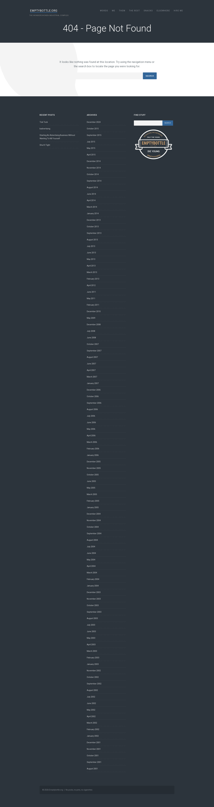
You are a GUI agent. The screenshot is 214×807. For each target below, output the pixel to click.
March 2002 (92, 723)
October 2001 (93, 755)
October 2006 (93, 396)
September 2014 (94, 181)
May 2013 (91, 259)
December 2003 (94, 592)
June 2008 (91, 337)
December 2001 (94, 742)
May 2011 (91, 298)
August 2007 (92, 357)
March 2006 (92, 442)
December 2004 (94, 514)
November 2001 (94, 749)
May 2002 (91, 710)
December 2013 (94, 220)
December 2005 (94, 461)
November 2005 (94, 468)
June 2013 (91, 252)
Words (104, 11)
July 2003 (91, 625)
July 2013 (91, 246)
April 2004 (91, 566)
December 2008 (94, 324)
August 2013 (92, 239)
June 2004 (91, 553)
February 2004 (93, 579)
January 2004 (93, 586)
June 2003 (91, 631)
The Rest (134, 11)
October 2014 (93, 174)
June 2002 (91, 703)
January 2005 (93, 507)
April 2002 (91, 716)
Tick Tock (44, 122)
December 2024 (94, 122)
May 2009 (91, 318)
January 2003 (93, 664)
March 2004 (92, 572)
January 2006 (93, 455)
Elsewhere (163, 11)
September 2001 (94, 762)
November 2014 (94, 168)
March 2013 (92, 272)
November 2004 (94, 520)
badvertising (45, 128)
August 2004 (92, 540)
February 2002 (93, 729)
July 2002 (91, 697)
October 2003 (93, 605)
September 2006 (94, 403)
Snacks (148, 11)
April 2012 (91, 285)
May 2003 (91, 638)
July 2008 (91, 331)
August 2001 (92, 768)
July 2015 (91, 142)
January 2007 (93, 383)
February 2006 (93, 448)
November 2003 (94, 599)
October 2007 (93, 344)
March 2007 (92, 377)
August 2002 (92, 690)
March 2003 (92, 651)
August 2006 (92, 409)
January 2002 (93, 736)
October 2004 (93, 527)
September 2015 (94, 135)
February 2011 (93, 305)
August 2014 (92, 187)
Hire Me (178, 11)
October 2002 (93, 677)
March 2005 (92, 494)
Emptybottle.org (45, 10)
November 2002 (94, 670)
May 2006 (91, 429)
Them (122, 11)
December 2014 (94, 161)
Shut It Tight (45, 145)
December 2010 (94, 311)
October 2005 (93, 474)
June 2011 (91, 292)
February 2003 (93, 657)
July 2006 (91, 416)
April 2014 (91, 200)
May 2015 (91, 148)
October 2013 (93, 226)
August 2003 (92, 618)
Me (113, 11)
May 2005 (91, 488)
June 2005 (91, 481)
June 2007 (91, 363)
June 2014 (91, 194)
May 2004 (91, 559)
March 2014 (92, 207)
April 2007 (91, 370)
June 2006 (91, 422)
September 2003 (94, 612)
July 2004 (91, 546)
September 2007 (94, 350)
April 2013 (91, 265)
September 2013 (94, 233)
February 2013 (93, 279)
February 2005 (93, 501)
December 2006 (94, 390)
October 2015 (93, 128)
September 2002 (94, 683)
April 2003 (91, 644)
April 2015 (91, 154)
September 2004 (94, 533)
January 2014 (93, 213)
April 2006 (91, 435)
